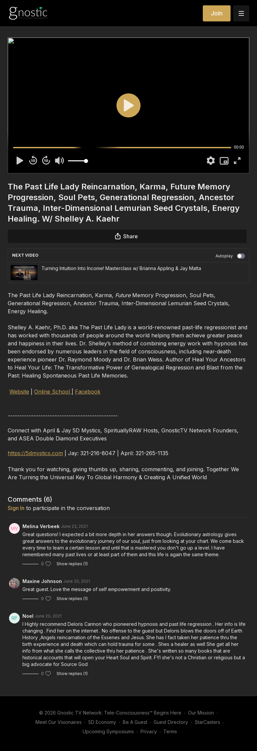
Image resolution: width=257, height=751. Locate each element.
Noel (27, 616)
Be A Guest (135, 722)
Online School (53, 391)
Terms (170, 731)
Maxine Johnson (42, 581)
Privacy (149, 731)
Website (19, 391)
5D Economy (102, 722)
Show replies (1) (72, 563)
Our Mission (201, 713)
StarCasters (207, 722)
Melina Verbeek (41, 526)
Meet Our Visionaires (58, 722)
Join (217, 13)
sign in (16, 508)
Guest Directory (171, 722)
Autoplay (230, 256)
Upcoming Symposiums (108, 731)
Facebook (87, 391)
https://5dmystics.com (35, 453)
